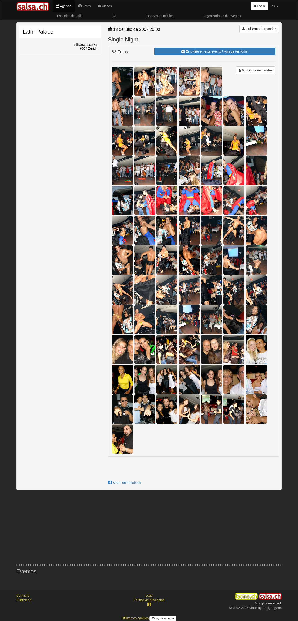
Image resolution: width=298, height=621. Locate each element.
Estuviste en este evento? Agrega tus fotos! (214, 51)
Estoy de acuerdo (163, 618)
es (274, 6)
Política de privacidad (148, 600)
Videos (105, 6)
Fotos (84, 6)
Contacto (22, 595)
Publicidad (23, 600)
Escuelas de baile (70, 16)
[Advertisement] (149, 527)
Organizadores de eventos (222, 16)
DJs (114, 16)
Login (259, 6)
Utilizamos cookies (135, 618)
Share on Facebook (124, 483)
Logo (148, 595)
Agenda (63, 6)
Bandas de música (160, 16)
